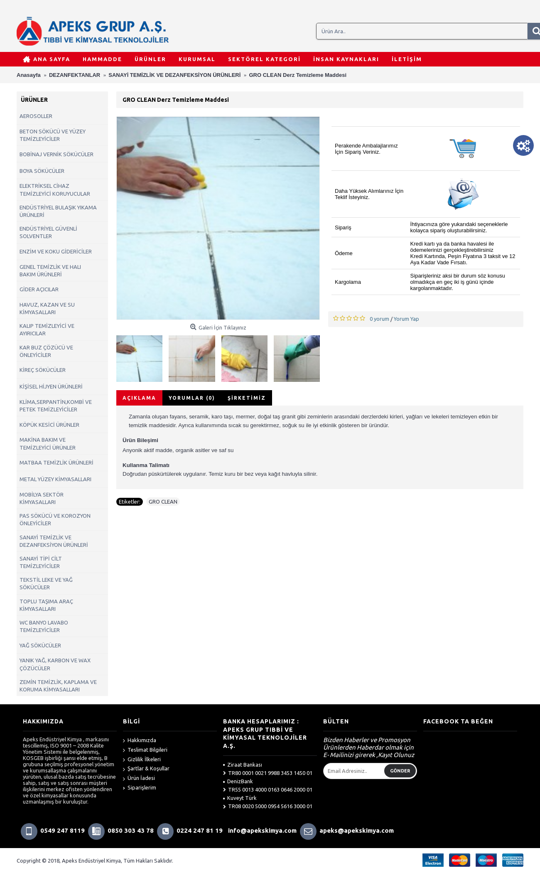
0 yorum (379, 319)
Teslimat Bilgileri (145, 750)
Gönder (400, 770)
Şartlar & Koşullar (146, 768)
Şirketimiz (247, 398)
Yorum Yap (406, 319)
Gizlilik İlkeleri (142, 759)
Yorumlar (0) (192, 398)
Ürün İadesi (139, 778)
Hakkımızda (139, 740)
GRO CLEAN (163, 501)
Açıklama (139, 398)
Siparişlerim (139, 787)
